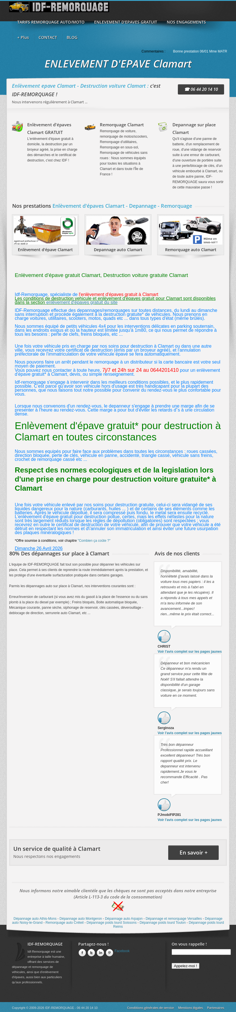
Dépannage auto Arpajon (124, 919)
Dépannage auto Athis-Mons (35, 919)
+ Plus (23, 37)
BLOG (72, 37)
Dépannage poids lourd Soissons (111, 923)
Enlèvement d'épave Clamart (45, 249)
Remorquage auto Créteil (65, 923)
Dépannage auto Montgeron (81, 919)
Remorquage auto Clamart (190, 249)
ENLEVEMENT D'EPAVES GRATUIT (125, 22)
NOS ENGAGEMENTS (186, 22)
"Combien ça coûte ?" (94, 541)
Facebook (122, 951)
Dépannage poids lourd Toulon (163, 923)
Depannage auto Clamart (118, 249)
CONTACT (48, 37)
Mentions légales (190, 1007)
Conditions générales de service (150, 1007)
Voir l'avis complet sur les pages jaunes (190, 652)
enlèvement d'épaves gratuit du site (81, 302)
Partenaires (215, 1007)
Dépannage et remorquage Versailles (174, 919)
